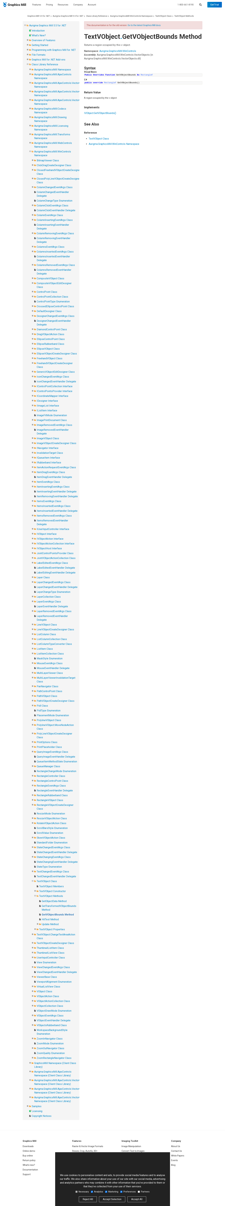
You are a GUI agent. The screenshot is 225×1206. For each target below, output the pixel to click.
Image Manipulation (131, 1146)
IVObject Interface (47, 533)
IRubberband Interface (49, 462)
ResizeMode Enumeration (51, 813)
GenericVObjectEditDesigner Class (56, 371)
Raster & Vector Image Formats (87, 1146)
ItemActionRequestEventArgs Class (56, 467)
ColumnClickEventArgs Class (52, 205)
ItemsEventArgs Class (49, 501)
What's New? (39, 35)
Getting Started (40, 45)
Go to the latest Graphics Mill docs (144, 25)
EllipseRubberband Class (50, 343)
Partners (144, 1191)
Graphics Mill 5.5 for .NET (38, 16)
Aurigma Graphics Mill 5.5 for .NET (68, 16)
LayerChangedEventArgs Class (53, 582)
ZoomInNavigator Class (49, 1038)
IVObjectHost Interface (49, 548)
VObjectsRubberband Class (52, 1025)
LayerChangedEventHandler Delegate (57, 587)
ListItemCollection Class (50, 653)
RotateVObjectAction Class (51, 823)
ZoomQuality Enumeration (51, 1053)
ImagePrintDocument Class (52, 420)
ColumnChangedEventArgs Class (54, 187)
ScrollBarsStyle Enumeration (52, 828)
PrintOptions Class (47, 742)
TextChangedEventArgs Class (53, 871)
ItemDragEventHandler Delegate (54, 477)
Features (36, 4)
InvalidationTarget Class (50, 452)
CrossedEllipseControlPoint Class (55, 306)
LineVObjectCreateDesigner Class (55, 629)
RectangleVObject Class (50, 800)
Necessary (82, 1191)
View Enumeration (46, 962)
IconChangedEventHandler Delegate (56, 381)
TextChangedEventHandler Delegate (56, 876)
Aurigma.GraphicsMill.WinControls (117, 51)
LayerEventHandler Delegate (52, 606)
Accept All (136, 1199)
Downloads (28, 1146)
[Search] (200, 4)
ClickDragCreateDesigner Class (54, 165)
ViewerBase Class (47, 976)
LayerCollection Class (49, 596)
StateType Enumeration (49, 866)
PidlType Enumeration (48, 710)
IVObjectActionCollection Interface (55, 543)
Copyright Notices (41, 1116)
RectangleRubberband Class (52, 795)
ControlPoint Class (47, 291)
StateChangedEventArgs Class (53, 847)
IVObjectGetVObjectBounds (100, 113)
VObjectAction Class (48, 996)
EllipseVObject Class (48, 348)
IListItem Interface (47, 410)
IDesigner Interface (47, 400)
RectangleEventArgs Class (51, 785)
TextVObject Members (51, 886)
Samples (36, 1106)
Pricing (49, 4)
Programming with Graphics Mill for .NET (54, 49)
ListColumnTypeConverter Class (54, 644)
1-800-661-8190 (186, 4)
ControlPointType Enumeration (53, 301)
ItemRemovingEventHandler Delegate (57, 496)
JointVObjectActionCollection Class (56, 558)
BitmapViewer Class (48, 160)
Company (78, 4)
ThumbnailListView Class (50, 952)
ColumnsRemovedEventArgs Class (56, 265)
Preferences (128, 1191)
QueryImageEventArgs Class (52, 751)
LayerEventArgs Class (49, 601)
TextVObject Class (163, 16)
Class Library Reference (96, 16)
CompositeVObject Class (50, 278)
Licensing (37, 1111)
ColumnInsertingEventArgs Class (55, 220)
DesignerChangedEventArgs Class (55, 316)
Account (92, 4)
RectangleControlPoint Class (52, 780)
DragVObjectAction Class (50, 334)
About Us (175, 1146)
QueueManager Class (48, 766)
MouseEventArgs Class (49, 663)
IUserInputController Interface (53, 529)
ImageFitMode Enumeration (52, 415)
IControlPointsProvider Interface (54, 391)
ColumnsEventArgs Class (50, 246)
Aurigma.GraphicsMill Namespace (52, 69)
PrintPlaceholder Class (49, 747)
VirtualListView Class (48, 986)
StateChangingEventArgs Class (54, 857)
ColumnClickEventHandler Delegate (56, 210)
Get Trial (214, 4)
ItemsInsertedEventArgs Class (53, 506)
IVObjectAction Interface (50, 538)
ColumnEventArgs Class (50, 215)
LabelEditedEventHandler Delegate (56, 567)
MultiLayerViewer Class (50, 673)
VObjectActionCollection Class (53, 1001)
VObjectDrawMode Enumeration (54, 1010)
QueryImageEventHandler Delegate (56, 756)
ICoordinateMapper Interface (52, 396)
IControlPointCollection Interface (54, 386)
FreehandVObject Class (49, 358)
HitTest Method (50, 919)
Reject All (88, 1199)
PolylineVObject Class (49, 720)
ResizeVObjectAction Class (52, 818)
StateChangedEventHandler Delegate (57, 852)
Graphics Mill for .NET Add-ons (48, 59)
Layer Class (43, 577)
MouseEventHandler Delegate (53, 668)
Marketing (111, 1191)
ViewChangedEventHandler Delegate (57, 972)
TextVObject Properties (52, 929)
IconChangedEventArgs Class (53, 376)
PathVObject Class (47, 696)
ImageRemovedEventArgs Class (54, 425)
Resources (63, 4)
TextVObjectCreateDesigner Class (55, 943)
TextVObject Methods (184, 16)
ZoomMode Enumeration (50, 1043)
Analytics (97, 1191)
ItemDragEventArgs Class (51, 472)
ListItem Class (45, 648)
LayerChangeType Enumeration (53, 591)
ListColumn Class (46, 634)
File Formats (38, 54)
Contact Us (176, 1151)
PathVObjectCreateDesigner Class (55, 700)
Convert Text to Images (133, 1151)
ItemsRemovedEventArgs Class (54, 515)
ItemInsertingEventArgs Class (53, 486)
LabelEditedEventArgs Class (52, 562)
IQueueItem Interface (48, 457)
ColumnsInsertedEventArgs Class (55, 251)
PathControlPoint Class (49, 691)
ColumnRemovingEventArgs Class (55, 233)
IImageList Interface (48, 405)
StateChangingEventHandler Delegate (57, 861)
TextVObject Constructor (52, 891)
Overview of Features (43, 40)
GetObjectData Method (54, 901)
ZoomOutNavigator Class (50, 1048)
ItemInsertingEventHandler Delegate (57, 491)
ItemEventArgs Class (48, 481)
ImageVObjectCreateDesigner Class (56, 443)
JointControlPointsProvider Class (55, 553)
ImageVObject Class (48, 438)
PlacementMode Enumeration (53, 715)
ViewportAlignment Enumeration (54, 981)
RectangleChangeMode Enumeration (56, 771)
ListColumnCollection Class (52, 639)
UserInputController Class (51, 957)
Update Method (50, 924)
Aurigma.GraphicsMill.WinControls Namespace (131, 16)
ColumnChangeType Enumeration (54, 200)
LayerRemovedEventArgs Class (54, 611)
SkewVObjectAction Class (51, 837)
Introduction (38, 30)
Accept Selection (112, 1199)
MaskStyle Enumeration (49, 658)
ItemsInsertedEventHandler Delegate (57, 510)
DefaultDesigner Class (49, 311)
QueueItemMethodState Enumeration (57, 761)
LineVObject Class (47, 624)
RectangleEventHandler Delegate (55, 790)
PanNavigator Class (47, 686)
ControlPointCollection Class (52, 296)
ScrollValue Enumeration (50, 832)
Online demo (29, 1151)
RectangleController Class (51, 776)
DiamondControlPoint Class (52, 329)
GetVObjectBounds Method (58, 914)
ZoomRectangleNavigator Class (54, 1058)
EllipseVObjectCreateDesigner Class (57, 353)
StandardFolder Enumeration (52, 842)
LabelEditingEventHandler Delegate (56, 572)
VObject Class (44, 991)
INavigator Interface (47, 448)
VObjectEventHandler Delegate (53, 1020)
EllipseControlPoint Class (51, 339)
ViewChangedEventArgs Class (53, 967)
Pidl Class (42, 705)
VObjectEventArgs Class (50, 1015)
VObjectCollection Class (50, 1005)
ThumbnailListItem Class (50, 947)
